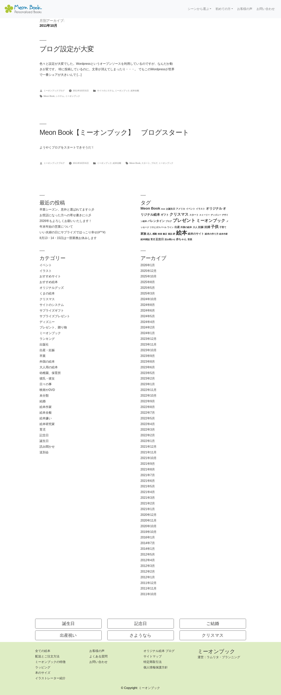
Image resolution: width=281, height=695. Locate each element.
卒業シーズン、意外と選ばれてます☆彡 (67, 209)
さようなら (140, 635)
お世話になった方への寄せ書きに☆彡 (65, 215)
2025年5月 (148, 287)
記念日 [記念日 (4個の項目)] (160, 239)
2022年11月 (149, 389)
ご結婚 (212, 623)
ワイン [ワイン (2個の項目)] (170, 227)
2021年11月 (149, 452)
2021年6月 (148, 480)
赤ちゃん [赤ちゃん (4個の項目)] (181, 239)
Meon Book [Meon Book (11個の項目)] (150, 208)
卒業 (43, 355)
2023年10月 (149, 350)
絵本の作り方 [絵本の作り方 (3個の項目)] (211, 234)
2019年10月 (149, 531)
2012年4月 (148, 560)
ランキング (47, 338)
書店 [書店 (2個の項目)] (165, 234)
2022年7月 (148, 412)
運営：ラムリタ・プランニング (219, 657)
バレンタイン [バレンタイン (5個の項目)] (156, 220)
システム (60, 96)
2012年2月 (148, 571)
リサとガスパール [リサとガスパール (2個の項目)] (158, 227)
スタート (146, 163)
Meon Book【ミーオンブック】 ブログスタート (114, 132)
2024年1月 (148, 333)
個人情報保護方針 (155, 667)
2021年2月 (148, 503)
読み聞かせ (47, 446)
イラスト (46, 270)
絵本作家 (46, 407)
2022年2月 (148, 435)
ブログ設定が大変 (67, 49)
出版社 (44, 344)
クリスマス (47, 299)
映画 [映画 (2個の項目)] (160, 234)
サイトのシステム (105, 90)
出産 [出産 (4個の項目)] (177, 227)
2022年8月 (148, 407)
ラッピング (42, 667)
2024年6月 (148, 310)
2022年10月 (149, 395)
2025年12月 (149, 270)
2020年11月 (149, 520)
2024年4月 (148, 321)
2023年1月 (148, 384)
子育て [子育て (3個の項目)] (222, 227)
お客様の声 (244, 8)
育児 (43, 429)
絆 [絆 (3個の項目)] (174, 234)
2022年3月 (148, 429)
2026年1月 (148, 265)
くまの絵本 (47, 293)
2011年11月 (149, 588)
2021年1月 (148, 509)
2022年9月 (148, 401)
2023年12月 (149, 338)
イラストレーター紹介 (50, 678)
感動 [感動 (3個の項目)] (154, 234)
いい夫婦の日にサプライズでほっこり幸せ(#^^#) (72, 232)
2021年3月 (148, 497)
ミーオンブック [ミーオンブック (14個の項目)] (210, 220)
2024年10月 (149, 299)
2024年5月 (148, 316)
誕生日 (44, 441)
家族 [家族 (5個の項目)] (143, 233)
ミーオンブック (122, 90)
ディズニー (47, 321)
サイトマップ (152, 656)
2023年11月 (149, 344)
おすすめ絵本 (49, 282)
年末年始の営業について (56, 226)
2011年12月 (149, 583)
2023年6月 (148, 367)
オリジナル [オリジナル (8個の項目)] (214, 208)
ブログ (154, 163)
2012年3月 (148, 565)
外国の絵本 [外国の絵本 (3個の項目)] (186, 227)
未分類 (44, 395)
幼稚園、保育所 (50, 373)
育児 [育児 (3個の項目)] (152, 239)
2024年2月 (148, 327)
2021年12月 (149, 446)
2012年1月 (148, 577)
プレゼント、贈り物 (53, 327)
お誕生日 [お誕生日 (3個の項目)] (170, 208)
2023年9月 (148, 355)
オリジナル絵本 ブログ (159, 650)
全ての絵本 (42, 650)
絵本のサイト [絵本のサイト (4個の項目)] (196, 233)
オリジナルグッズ (52, 287)
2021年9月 (148, 463)
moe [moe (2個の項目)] (163, 209)
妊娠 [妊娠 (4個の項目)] (200, 227)
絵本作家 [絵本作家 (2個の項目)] (223, 234)
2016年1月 (148, 537)
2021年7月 (148, 475)
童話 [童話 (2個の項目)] (170, 234)
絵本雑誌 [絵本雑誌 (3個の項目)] (145, 239)
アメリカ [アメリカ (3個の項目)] (180, 208)
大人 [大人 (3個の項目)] (195, 227)
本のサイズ (42, 672)
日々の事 (46, 384)
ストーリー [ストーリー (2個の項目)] (204, 215)
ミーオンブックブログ (54, 90)
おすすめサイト (50, 276)
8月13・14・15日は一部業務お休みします (68, 238)
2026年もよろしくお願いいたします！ (66, 220)
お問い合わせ (265, 8)
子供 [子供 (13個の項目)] (214, 227)
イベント (46, 265)
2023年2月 (148, 378)
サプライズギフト (52, 310)
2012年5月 (148, 554)
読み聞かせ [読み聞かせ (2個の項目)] (170, 239)
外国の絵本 (47, 361)
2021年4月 (148, 492)
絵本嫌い (46, 418)
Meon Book (49, 96)
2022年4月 (148, 424)
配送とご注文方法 (47, 656)
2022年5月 (148, 418)
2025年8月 (148, 282)
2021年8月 (148, 469)
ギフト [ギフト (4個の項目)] (165, 214)
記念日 (44, 435)
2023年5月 (148, 373)
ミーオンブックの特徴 (50, 661)
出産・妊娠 (47, 350)
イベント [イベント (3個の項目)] (190, 208)
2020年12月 (149, 514)
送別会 (44, 452)
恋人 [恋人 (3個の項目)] (149, 234)
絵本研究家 (47, 424)
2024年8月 (148, 304)
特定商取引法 (152, 661)
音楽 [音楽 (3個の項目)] (190, 239)
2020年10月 (149, 526)
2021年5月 (148, 486)
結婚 (43, 401)
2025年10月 (149, 276)
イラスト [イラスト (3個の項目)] (200, 208)
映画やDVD (47, 389)
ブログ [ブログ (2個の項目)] (168, 221)
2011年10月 (149, 594)
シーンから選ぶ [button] (198, 8)
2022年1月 (148, 441)
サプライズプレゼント (55, 316)
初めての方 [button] (223, 8)
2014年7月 (148, 543)
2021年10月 (149, 458)
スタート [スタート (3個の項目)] (194, 215)
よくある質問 (98, 656)
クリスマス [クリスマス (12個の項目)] (178, 214)
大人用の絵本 (49, 367)
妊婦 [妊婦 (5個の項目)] (207, 227)
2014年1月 (148, 548)
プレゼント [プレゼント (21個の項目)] (184, 220)
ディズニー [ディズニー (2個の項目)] (216, 215)
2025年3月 (148, 293)
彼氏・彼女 (47, 378)
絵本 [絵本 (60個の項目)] (181, 233)
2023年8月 (148, 361)
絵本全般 (135, 90)
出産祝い (68, 635)
